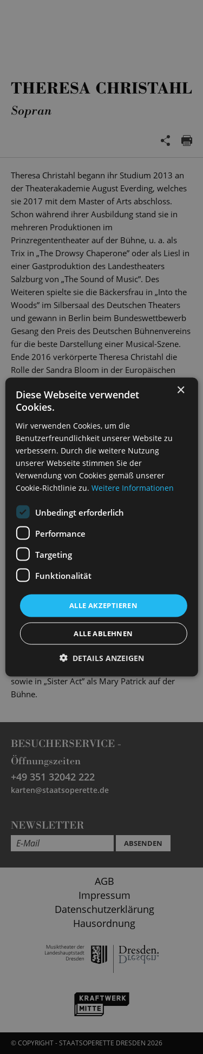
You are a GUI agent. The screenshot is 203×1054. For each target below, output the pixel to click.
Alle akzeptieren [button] (103, 605)
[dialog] (101, 527)
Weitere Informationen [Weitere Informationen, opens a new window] (132, 488)
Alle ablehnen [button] (103, 633)
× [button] (180, 390)
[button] (102, 657)
